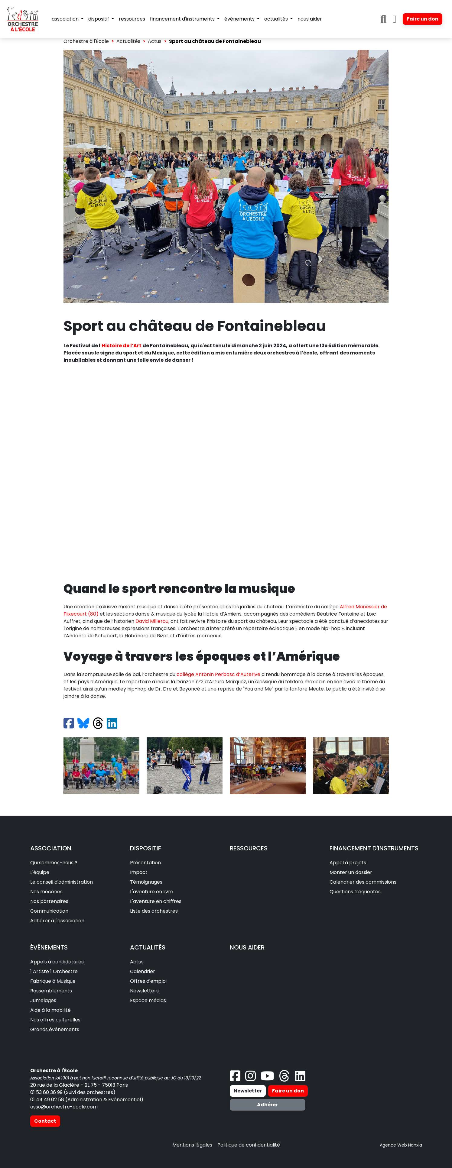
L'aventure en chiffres (155, 901)
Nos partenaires (49, 901)
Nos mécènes (46, 891)
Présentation (145, 862)
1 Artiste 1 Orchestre (54, 971)
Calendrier (142, 971)
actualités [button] (276, 18)
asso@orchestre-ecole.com (64, 1106)
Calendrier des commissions (363, 881)
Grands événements (54, 1029)
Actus (154, 41)
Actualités (128, 41)
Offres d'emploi (148, 981)
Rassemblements (51, 990)
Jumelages (43, 1000)
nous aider (310, 18)
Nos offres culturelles (55, 1019)
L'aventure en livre (151, 891)
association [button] (66, 18)
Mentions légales (192, 1144)
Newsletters (144, 990)
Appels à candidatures (57, 961)
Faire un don (422, 18)
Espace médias (148, 1000)
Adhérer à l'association (57, 920)
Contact (45, 1121)
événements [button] (240, 18)
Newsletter (248, 1090)
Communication (49, 911)
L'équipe (39, 872)
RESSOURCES (249, 848)
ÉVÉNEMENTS (49, 947)
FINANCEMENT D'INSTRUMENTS (374, 848)
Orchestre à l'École (86, 41)
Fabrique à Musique (53, 981)
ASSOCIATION (50, 848)
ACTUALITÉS (147, 947)
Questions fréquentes (355, 891)
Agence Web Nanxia (401, 1145)
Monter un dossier (351, 872)
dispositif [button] (99, 18)
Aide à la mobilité (50, 1010)
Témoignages (146, 881)
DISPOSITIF (145, 848)
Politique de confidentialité (248, 1144)
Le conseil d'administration (61, 881)
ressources (132, 18)
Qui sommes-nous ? (53, 862)
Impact (139, 872)
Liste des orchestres (154, 911)
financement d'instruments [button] (183, 18)
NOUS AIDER (247, 947)
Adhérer (267, 1104)
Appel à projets (348, 862)
